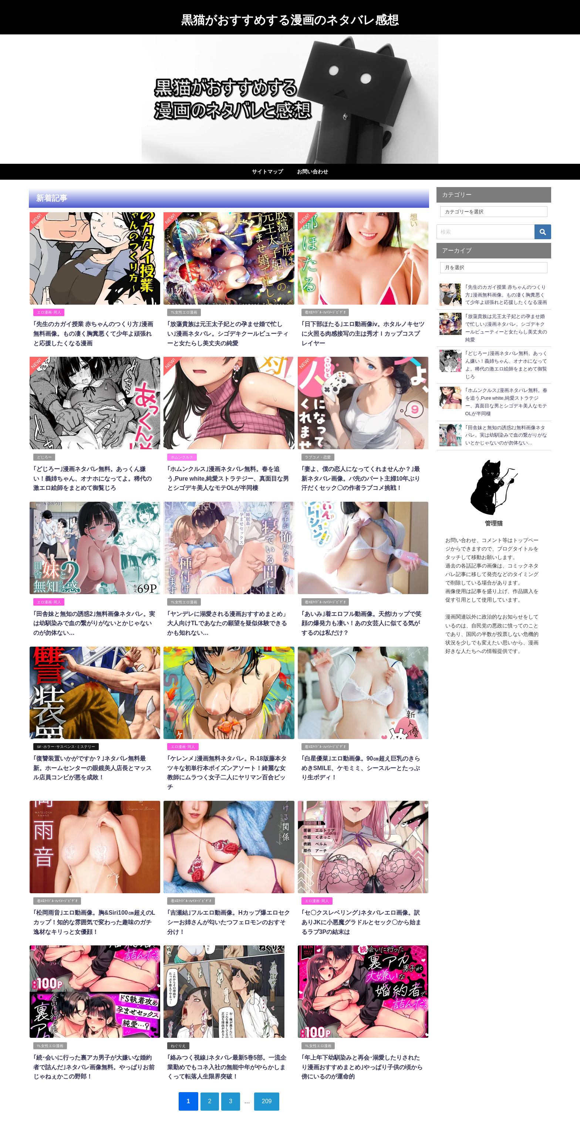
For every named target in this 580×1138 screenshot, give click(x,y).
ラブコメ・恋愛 (318, 456)
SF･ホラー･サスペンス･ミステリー (66, 745)
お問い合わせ (312, 171)
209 (268, 1098)
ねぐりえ (178, 1043)
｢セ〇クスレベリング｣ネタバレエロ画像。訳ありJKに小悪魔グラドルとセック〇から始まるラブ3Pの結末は (361, 920)
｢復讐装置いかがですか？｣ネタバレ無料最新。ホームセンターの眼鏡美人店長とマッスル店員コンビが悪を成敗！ (92, 766)
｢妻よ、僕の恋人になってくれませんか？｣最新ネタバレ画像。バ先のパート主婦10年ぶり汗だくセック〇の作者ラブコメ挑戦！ (360, 477)
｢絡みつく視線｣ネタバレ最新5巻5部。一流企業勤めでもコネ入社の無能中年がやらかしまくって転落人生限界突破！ (226, 1064)
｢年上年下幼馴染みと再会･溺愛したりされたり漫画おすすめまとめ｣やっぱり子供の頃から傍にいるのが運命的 (361, 1064)
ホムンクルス (182, 456)
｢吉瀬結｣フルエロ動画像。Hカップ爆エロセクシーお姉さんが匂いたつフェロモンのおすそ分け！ (228, 920)
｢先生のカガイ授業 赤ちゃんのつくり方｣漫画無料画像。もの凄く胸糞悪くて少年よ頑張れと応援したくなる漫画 (93, 333)
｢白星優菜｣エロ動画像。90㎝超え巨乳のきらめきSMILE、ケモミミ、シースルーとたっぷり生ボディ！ (360, 766)
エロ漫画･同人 (49, 312)
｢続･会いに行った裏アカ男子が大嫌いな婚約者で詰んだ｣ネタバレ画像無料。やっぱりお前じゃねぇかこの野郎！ (93, 1064)
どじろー (44, 456)
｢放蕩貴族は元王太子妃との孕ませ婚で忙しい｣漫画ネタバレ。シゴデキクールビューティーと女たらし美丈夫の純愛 (228, 333)
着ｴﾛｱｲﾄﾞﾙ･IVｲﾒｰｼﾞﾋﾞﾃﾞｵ (325, 312)
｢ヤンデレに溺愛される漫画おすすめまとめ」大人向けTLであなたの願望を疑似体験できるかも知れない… (228, 622)
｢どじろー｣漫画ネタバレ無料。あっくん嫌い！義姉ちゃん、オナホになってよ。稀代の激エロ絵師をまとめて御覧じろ (92, 477)
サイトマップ (267, 171)
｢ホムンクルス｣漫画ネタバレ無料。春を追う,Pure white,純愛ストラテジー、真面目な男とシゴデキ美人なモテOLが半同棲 (228, 477)
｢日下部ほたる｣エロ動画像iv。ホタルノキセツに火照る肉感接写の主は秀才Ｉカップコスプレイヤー (362, 333)
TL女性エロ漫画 (184, 312)
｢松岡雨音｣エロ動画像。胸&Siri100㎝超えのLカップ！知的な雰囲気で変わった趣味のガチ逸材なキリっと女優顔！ (94, 920)
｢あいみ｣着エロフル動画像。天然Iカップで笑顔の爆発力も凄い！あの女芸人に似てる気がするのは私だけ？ (361, 622)
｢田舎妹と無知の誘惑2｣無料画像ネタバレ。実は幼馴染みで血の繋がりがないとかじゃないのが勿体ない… (94, 622)
